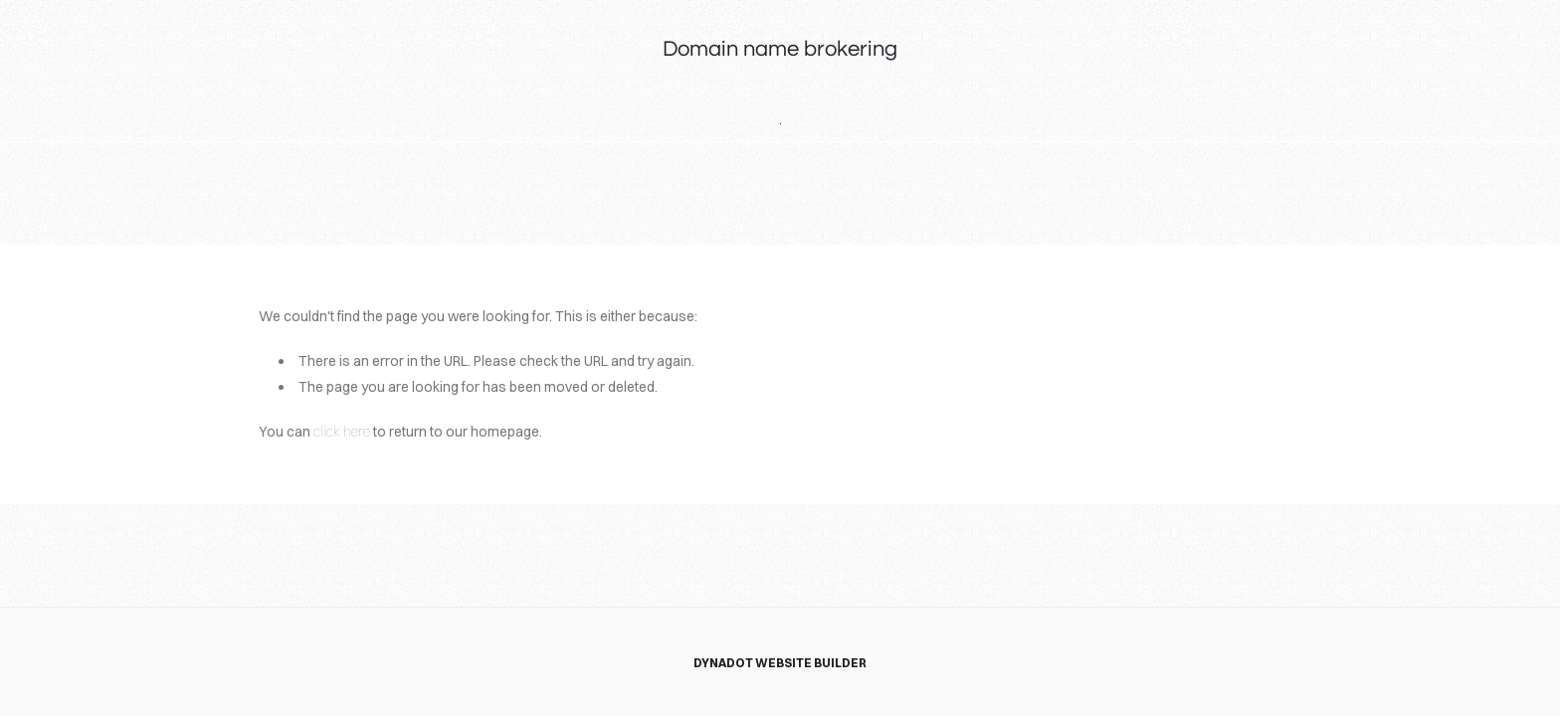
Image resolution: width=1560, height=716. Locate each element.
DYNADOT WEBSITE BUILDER (780, 662)
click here (341, 432)
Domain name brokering (780, 49)
